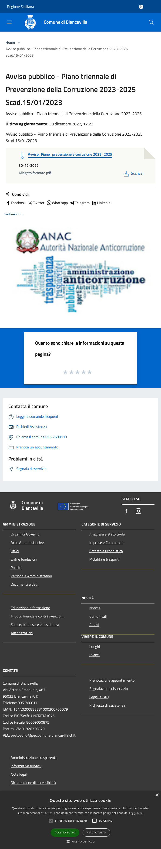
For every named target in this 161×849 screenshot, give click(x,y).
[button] (80, 841)
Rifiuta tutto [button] (96, 832)
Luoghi (94, 646)
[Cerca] (151, 22)
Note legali (19, 774)
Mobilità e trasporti (104, 559)
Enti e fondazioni (24, 559)
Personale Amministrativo (31, 576)
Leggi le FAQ (99, 697)
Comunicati (98, 616)
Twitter (35, 203)
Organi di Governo (25, 534)
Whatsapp (57, 203)
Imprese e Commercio (106, 542)
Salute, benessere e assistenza (35, 624)
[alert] (80, 820)
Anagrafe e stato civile (107, 534)
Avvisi (94, 624)
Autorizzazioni (22, 633)
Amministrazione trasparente (34, 757)
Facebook (16, 203)
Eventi (94, 655)
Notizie (95, 608)
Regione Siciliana (20, 6)
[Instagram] (138, 511)
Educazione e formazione (30, 608)
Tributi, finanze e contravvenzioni (37, 616)
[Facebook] (126, 511)
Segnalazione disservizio (108, 688)
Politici (16, 567)
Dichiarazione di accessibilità (33, 782)
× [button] (157, 795)
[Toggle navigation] (9, 22)
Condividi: (18, 194)
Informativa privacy (26, 766)
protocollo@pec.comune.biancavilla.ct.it (43, 735)
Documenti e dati (24, 584)
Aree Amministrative (27, 542)
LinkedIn (101, 203)
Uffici (15, 551)
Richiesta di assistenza (107, 705)
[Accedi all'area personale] (141, 6)
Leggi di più (136, 813)
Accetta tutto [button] (65, 832)
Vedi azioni (14, 214)
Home (10, 42)
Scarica (132, 173)
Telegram (80, 203)
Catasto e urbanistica (106, 551)
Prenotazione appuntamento (111, 680)
